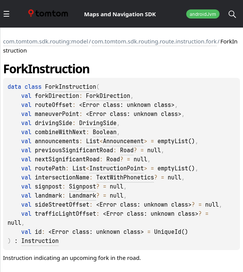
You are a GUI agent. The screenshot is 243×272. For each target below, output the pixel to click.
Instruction (40, 241)
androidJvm (203, 14)
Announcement (123, 141)
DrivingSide (98, 123)
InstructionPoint (116, 168)
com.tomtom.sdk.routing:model (45, 41)
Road (127, 150)
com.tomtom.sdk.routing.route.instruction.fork (154, 41)
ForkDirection (108, 96)
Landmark (82, 195)
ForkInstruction (70, 87)
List (93, 141)
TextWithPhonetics (125, 177)
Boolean (105, 132)
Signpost (82, 186)
